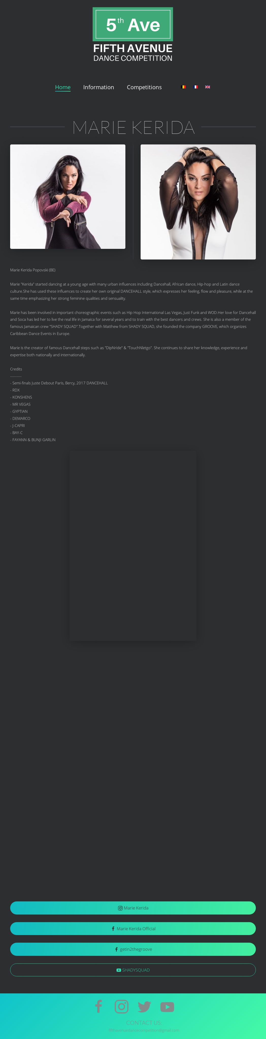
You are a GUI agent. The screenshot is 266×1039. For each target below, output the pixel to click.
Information (98, 87)
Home (63, 87)
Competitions (144, 87)
